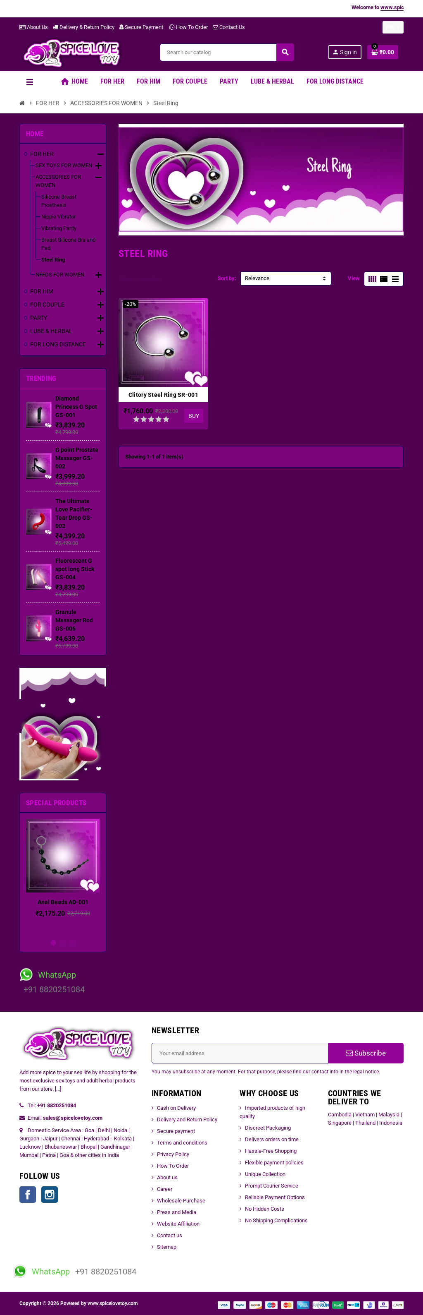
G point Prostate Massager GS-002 (76, 458)
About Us (33, 27)
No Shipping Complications (276, 1220)
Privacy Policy (173, 1154)
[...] (58, 1089)
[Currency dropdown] (393, 27)
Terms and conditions (182, 1143)
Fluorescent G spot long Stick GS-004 (74, 569)
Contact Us (229, 27)
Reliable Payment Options (275, 1197)
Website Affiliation (178, 1224)
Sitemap (166, 1247)
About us (167, 1177)
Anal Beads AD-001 (63, 902)
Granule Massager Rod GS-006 (74, 620)
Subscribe (366, 1053)
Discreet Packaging (268, 1128)
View (354, 278)
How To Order (188, 27)
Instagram (49, 1194)
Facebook (27, 1194)
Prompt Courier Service (271, 1186)
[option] (63, 876)
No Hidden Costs (264, 1209)
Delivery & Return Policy (83, 27)
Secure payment (176, 1131)
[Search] (227, 52)
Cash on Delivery (176, 1108)
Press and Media (176, 1212)
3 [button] (72, 942)
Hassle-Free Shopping (271, 1151)
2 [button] (63, 942)
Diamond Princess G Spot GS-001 (76, 406)
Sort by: (227, 278)
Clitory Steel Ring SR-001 (163, 394)
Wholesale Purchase (181, 1200)
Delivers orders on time (272, 1139)
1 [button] (53, 942)
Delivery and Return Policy (187, 1119)
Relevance (257, 278)
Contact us (169, 1235)
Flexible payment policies (274, 1162)
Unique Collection (265, 1174)
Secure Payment (141, 27)
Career (164, 1189)
